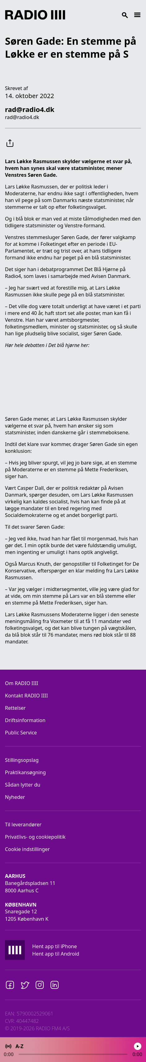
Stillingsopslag (22, 760)
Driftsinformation (25, 720)
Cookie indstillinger (27, 849)
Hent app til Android (55, 953)
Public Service (21, 732)
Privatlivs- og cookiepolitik (35, 836)
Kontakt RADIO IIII (26, 695)
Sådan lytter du (22, 784)
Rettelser (15, 708)
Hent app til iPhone (54, 946)
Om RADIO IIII (21, 683)
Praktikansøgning (25, 772)
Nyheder (15, 797)
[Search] (99, 15)
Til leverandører (23, 824)
